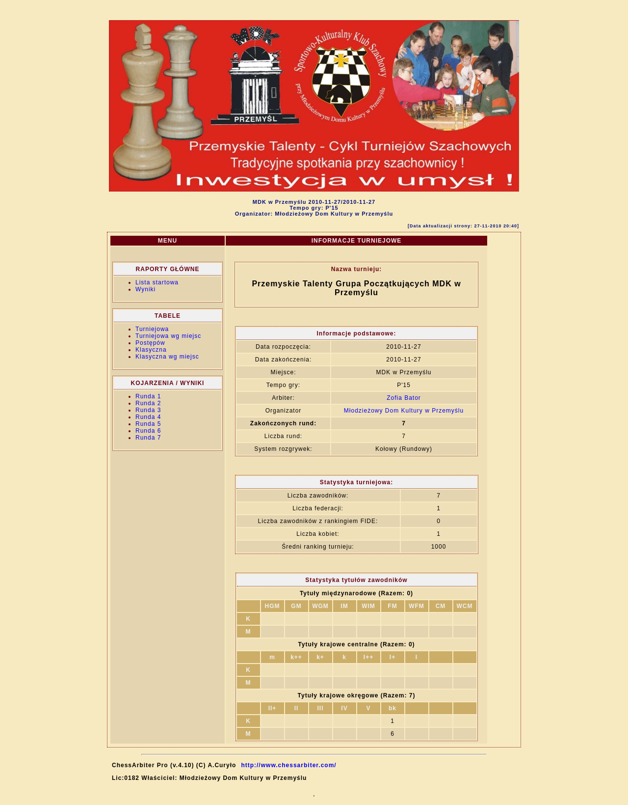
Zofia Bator (404, 397)
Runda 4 (148, 417)
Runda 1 (148, 396)
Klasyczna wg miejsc (167, 356)
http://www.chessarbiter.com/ (288, 765)
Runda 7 (148, 437)
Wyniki (145, 289)
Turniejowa (152, 329)
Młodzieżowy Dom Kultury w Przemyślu (404, 410)
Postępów (150, 342)
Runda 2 (148, 403)
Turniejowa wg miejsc (168, 336)
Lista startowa (157, 282)
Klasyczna (151, 349)
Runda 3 (148, 410)
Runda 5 (148, 423)
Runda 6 (148, 430)
